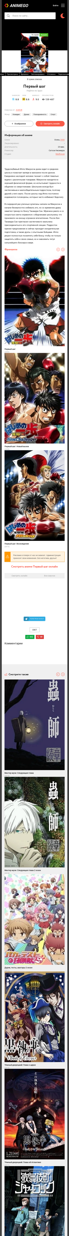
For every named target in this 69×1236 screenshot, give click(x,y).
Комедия (16, 114)
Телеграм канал (37, 619)
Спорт (53, 114)
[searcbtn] (8, 16)
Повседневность (39, 114)
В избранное (19, 124)
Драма (26, 114)
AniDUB (19, 110)
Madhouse (60, 154)
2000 (62, 140)
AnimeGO (19, 5)
